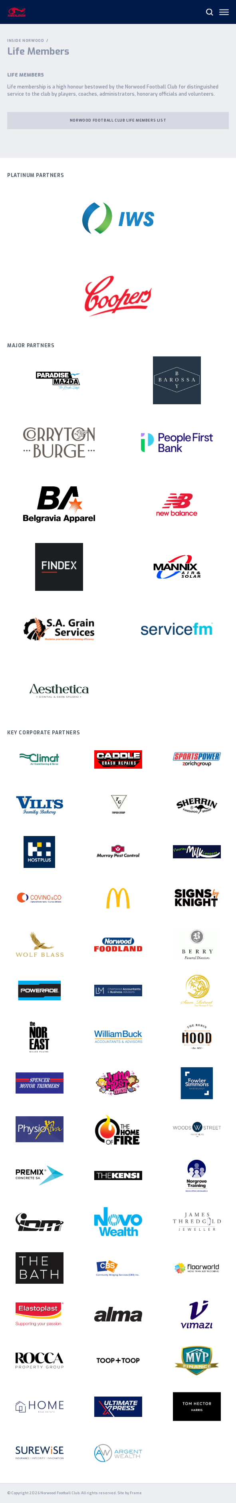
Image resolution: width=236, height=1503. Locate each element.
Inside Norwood (25, 40)
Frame (136, 1493)
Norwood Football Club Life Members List (118, 120)
